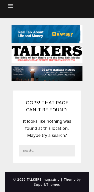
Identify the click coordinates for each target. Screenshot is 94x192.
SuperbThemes (47, 184)
